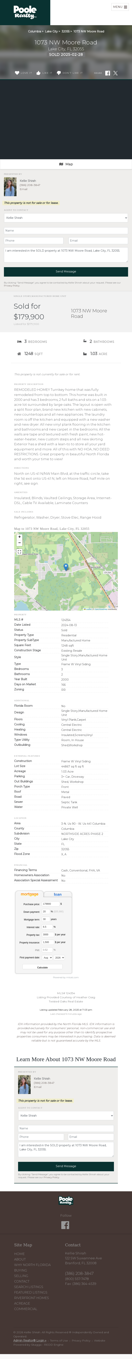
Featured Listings (30, 1292)
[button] (65, 567)
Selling (21, 1276)
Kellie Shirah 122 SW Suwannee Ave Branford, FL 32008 (83, 1258)
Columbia (34, 31)
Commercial (25, 1309)
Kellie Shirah (28, 181)
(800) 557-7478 (77, 1279)
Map (66, 164)
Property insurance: (29, 942)
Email (23, 189)
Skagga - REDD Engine (47, 1344)
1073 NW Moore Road (88, 31)
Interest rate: (33, 927)
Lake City (51, 31)
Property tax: (33, 935)
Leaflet (88, 609)
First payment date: (30, 957)
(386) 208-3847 (30, 185)
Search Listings (28, 1287)
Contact (21, 1281)
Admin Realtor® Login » (29, 1340)
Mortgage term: (32, 919)
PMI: (37, 950)
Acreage (22, 1303)
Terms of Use (59, 1340)
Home (19, 1254)
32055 (66, 31)
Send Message (66, 271)
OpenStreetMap (101, 609)
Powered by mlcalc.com (66, 977)
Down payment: (32, 912)
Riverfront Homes (31, 1298)
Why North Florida (32, 1265)
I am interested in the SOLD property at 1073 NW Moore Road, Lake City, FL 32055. (66, 254)
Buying (20, 1270)
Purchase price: (32, 904)
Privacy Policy (11, 285)
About (20, 1259)
